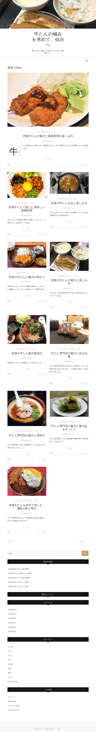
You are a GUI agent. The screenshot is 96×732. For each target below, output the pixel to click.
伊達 (39, 131)
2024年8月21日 (26, 440)
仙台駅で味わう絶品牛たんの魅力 (20, 573)
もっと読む (48, 159)
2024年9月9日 (26, 282)
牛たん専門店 (70, 348)
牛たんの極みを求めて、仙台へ (48, 39)
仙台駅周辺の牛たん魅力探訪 (18, 569)
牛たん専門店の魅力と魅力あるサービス (69, 427)
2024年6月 (12, 627)
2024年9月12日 (68, 208)
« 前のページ (12, 541)
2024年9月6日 (68, 288)
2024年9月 (12, 614)
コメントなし (84, 164)
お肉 (78, 348)
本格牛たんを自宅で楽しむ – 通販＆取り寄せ (27, 506)
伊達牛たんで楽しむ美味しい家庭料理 (27, 208)
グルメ (54, 131)
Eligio (9, 164)
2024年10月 (12, 610)
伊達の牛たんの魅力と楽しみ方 (69, 281)
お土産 (10, 647)
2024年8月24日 (68, 361)
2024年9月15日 (26, 215)
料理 (43, 131)
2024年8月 (12, 618)
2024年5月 (12, 631)
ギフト (10, 651)
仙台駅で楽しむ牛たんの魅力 (18, 582)
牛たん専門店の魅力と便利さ (27, 435)
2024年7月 (12, 623)
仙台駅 (10, 664)
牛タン (48, 131)
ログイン (11, 697)
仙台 (9, 660)
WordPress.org (13, 710)
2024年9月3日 (26, 358)
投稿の (12, 701)
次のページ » (84, 541)
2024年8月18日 (68, 434)
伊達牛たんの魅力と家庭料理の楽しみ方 (48, 136)
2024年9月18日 (47, 141)
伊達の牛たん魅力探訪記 (27, 353)
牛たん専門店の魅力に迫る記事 (69, 354)
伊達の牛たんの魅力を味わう (27, 277)
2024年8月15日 (26, 513)
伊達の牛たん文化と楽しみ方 (69, 203)
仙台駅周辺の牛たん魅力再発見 (19, 578)
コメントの (13, 706)
